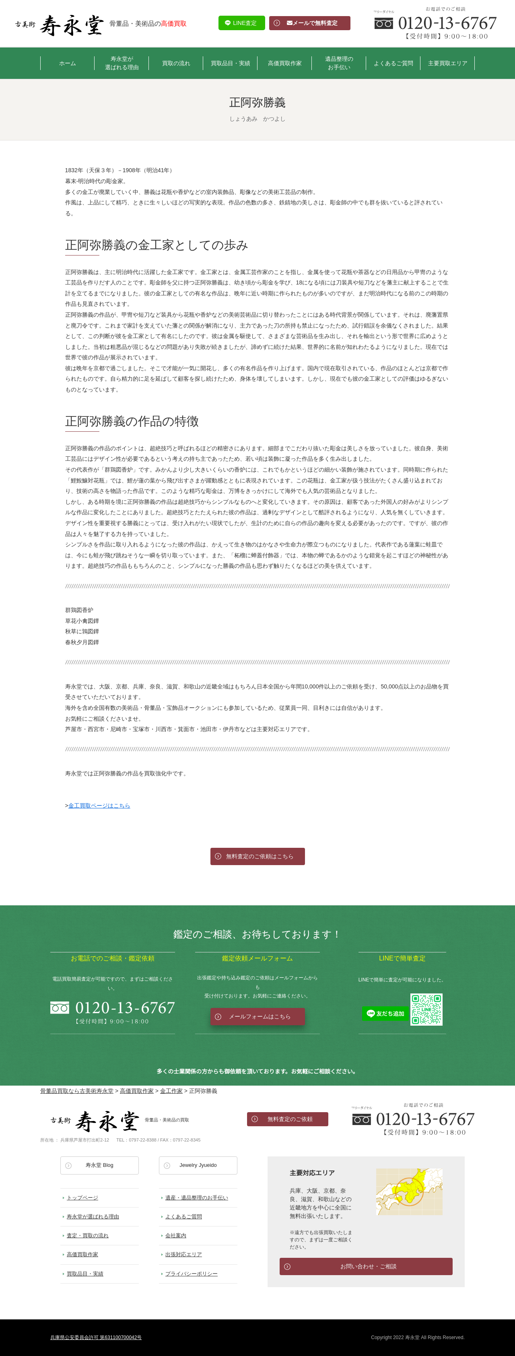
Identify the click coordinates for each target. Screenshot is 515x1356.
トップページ (82, 1198)
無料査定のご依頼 (290, 1119)
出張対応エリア (183, 1254)
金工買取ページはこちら (99, 805)
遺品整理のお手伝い (339, 63)
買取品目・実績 (230, 63)
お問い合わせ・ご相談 (368, 1266)
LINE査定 (245, 23)
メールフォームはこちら (260, 1016)
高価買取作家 (285, 63)
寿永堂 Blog (99, 1165)
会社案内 (175, 1235)
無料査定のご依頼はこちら (260, 856)
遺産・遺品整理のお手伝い (196, 1198)
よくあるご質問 (393, 63)
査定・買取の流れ (88, 1235)
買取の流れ (176, 63)
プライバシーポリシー (191, 1274)
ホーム (67, 63)
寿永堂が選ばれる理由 (122, 63)
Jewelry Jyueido (198, 1165)
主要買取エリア (448, 63)
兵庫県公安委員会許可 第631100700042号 (96, 1337)
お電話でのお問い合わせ (413, 1119)
